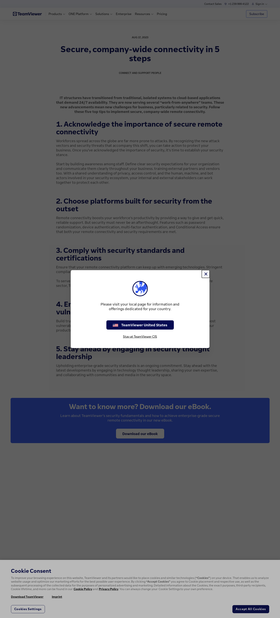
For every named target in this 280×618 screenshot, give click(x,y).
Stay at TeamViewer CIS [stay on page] (140, 336)
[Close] (205, 274)
